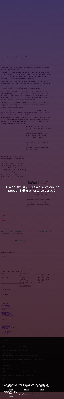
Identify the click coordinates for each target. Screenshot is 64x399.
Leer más (11, 390)
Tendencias (32, 183)
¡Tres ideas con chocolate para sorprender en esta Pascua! (26, 386)
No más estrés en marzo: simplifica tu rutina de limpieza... (10, 392)
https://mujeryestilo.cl (18, 242)
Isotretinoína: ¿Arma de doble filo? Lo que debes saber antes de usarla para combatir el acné (12, 231)
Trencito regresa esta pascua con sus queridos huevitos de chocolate (42, 386)
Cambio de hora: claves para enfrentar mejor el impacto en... (10, 386)
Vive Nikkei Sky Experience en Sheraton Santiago (41, 231)
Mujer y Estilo (19, 240)
